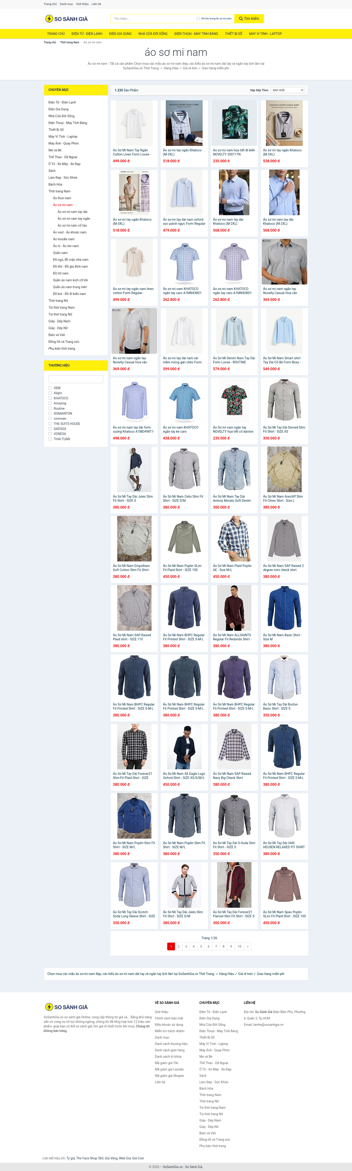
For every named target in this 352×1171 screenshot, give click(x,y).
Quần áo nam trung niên (70, 287)
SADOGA (57, 429)
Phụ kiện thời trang (62, 348)
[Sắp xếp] (287, 90)
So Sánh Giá (193, 1167)
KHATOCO (58, 398)
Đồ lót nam (61, 273)
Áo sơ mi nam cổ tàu (72, 225)
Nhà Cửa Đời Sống (153, 34)
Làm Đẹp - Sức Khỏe (63, 177)
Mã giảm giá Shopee (169, 1076)
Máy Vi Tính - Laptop (265, 34)
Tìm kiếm (249, 18)
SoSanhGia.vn (173, 1167)
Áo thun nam (62, 198)
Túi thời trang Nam (62, 307)
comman (57, 418)
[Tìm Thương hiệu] (76, 379)
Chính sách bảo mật (169, 1018)
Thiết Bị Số (233, 34)
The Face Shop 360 (89, 1158)
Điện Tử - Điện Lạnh (87, 34)
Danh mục (66, 4)
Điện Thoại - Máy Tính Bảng (196, 34)
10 (239, 946)
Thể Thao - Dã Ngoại (63, 157)
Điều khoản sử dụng (169, 1024)
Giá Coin (138, 1158)
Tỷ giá (70, 1158)
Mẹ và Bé (55, 150)
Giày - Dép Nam (59, 321)
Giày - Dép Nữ (58, 328)
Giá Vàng (111, 1158)
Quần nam (60, 253)
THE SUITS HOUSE (64, 424)
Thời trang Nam (69, 42)
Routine (57, 408)
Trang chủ (50, 4)
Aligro (55, 393)
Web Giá (125, 1158)
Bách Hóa (55, 184)
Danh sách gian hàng (170, 1050)
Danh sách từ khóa (168, 1056)
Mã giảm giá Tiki (166, 1063)
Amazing (57, 403)
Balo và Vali (57, 335)
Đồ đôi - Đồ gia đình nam (70, 266)
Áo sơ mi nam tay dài (73, 212)
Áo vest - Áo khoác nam (70, 232)
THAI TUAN (59, 439)
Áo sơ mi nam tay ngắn (74, 218)
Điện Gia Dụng (120, 34)
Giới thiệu (82, 4)
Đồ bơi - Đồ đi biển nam (69, 294)
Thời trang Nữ (58, 300)
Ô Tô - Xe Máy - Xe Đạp (65, 164)
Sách (52, 171)
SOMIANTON (60, 413)
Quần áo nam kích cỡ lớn (70, 280)
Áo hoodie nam (64, 239)
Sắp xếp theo (259, 90)
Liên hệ (96, 4)
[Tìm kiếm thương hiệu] (153, 18)
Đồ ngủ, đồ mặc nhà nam (71, 259)
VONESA (57, 434)
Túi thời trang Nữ (60, 314)
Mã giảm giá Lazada (169, 1069)
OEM (55, 388)
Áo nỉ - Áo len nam (66, 246)
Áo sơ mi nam (63, 205)
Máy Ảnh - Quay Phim (64, 143)
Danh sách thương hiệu (171, 1044)
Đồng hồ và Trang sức (64, 342)
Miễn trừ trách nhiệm (169, 1031)
